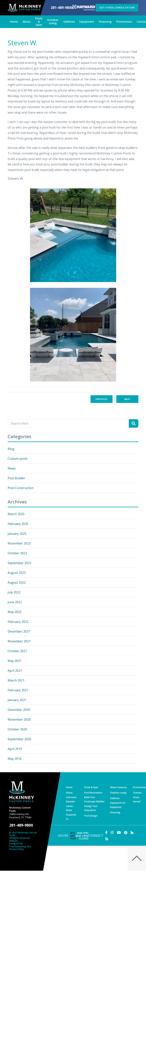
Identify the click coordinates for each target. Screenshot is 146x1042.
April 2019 (15, 749)
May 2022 (14, 612)
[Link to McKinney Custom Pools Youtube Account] (119, 832)
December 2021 (19, 631)
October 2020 (17, 729)
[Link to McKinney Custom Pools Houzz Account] (132, 832)
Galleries (115, 798)
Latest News (69, 808)
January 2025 (17, 533)
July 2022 (14, 592)
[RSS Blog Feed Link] (106, 839)
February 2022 (18, 622)
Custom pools (18, 458)
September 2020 (19, 739)
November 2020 (19, 719)
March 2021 (16, 680)
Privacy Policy (16, 849)
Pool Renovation (93, 792)
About (69, 792)
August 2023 (17, 573)
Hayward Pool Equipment (117, 805)
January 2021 (17, 700)
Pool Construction (21, 488)
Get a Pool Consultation (117, 7)
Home (69, 787)
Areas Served (136, 799)
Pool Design (90, 815)
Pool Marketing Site (20, 846)
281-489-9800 (62, 8)
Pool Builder (16, 478)
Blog (11, 449)
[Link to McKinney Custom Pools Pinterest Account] (125, 832)
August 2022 (17, 582)
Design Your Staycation (91, 808)
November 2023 (19, 543)
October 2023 (17, 553)
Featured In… (71, 817)
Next (127, 399)
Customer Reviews (71, 799)
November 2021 (19, 641)
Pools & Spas (91, 787)
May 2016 (14, 759)
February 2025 (18, 524)
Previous (101, 399)
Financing (115, 812)
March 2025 (16, 514)
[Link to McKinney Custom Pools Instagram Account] (112, 832)
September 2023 (19, 563)
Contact (137, 792)
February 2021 (18, 690)
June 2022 (15, 602)
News (12, 468)
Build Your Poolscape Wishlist (94, 799)
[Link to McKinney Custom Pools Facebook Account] (106, 832)
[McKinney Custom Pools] (24, 8)
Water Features (118, 787)
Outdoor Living (118, 792)
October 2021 (17, 651)
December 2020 (19, 710)
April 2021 (15, 670)
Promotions (139, 787)
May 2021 (14, 661)
